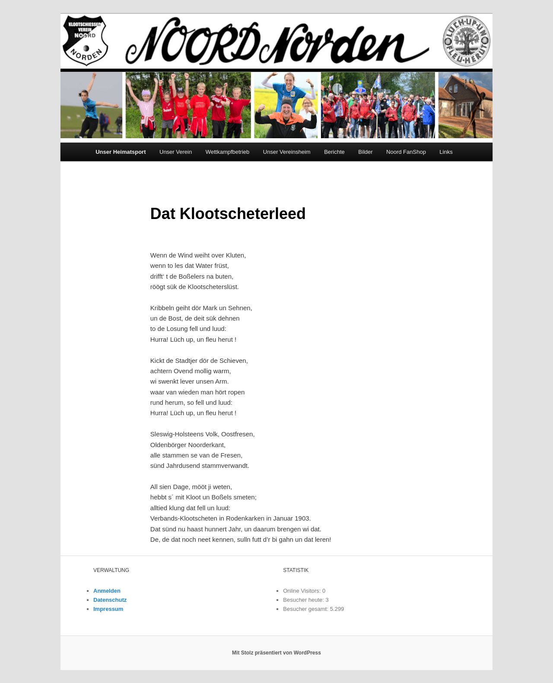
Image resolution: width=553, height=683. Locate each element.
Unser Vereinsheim (287, 152)
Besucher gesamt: (306, 609)
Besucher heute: (304, 600)
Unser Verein (175, 152)
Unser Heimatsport (120, 152)
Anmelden (107, 591)
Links (445, 152)
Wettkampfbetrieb (228, 152)
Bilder (365, 152)
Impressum (108, 609)
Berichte (334, 152)
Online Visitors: (302, 591)
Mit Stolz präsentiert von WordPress (276, 653)
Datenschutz (110, 600)
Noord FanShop (406, 152)
